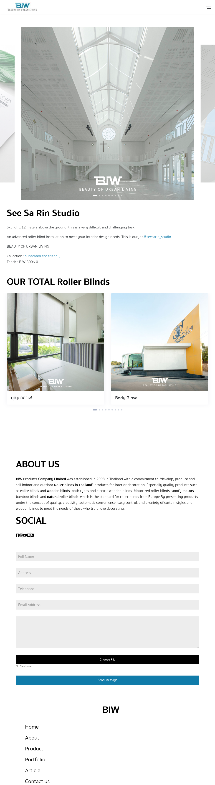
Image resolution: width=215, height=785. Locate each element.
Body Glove (126, 397)
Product (34, 748)
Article (32, 770)
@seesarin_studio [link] (157, 237)
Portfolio (35, 759)
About (32, 738)
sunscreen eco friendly (43, 256)
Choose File (107, 659)
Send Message (107, 680)
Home (32, 727)
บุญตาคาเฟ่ (21, 397)
